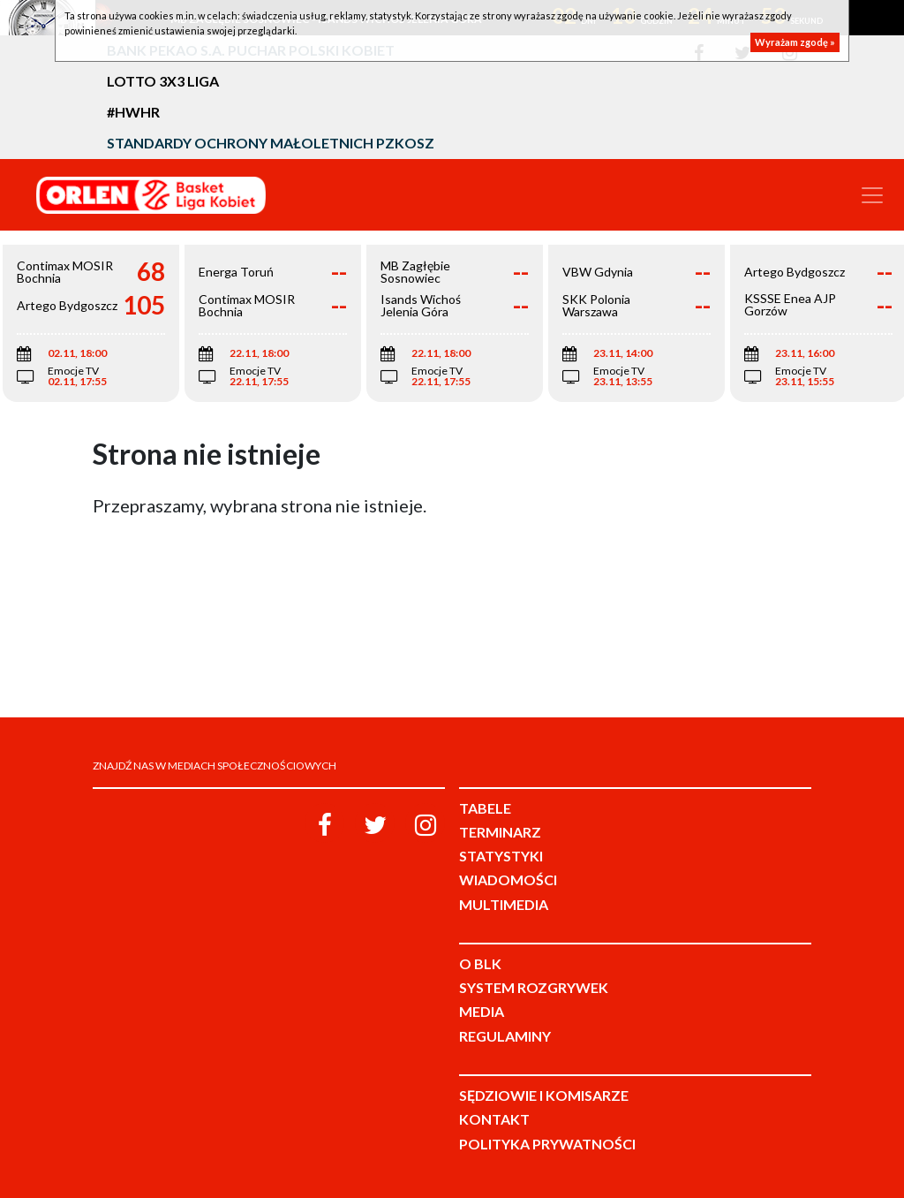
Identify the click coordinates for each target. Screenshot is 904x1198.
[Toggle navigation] (872, 195)
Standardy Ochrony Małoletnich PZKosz (270, 142)
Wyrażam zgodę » (795, 42)
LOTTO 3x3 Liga (163, 80)
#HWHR (133, 111)
